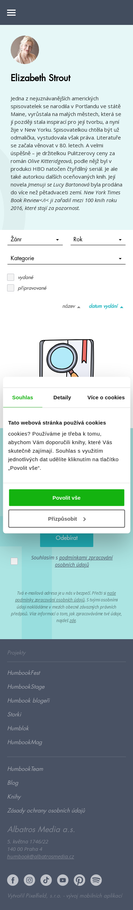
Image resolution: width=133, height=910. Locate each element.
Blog (12, 783)
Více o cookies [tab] (106, 397)
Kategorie (66, 258)
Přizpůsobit (66, 519)
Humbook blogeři (28, 701)
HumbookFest (23, 673)
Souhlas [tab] (22, 397)
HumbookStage (25, 687)
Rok (97, 239)
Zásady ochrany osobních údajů (46, 811)
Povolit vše (66, 498)
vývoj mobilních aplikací (94, 896)
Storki (14, 714)
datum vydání (107, 307)
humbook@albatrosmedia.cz (40, 856)
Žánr (35, 239)
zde (73, 620)
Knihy (14, 797)
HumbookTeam (25, 769)
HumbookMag (24, 742)
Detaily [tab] (62, 397)
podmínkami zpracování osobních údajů (84, 561)
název (72, 307)
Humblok (18, 728)
